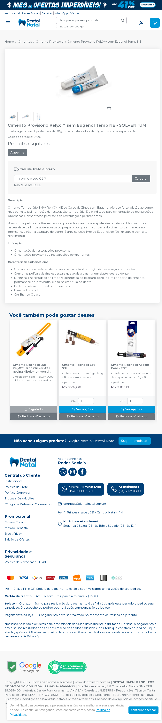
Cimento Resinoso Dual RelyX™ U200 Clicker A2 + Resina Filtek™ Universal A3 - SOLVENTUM (33, 368)
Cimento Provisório (50, 41)
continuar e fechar (143, 710)
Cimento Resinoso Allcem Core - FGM (130, 366)
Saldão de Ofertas (17, 539)
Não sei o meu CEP (27, 185)
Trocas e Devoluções (19, 498)
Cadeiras (47, 13)
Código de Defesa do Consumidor (28, 504)
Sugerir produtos (134, 441)
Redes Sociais (31, 13)
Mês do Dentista (16, 528)
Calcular (141, 178)
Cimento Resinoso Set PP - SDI (81, 366)
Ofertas (74, 13)
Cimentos (25, 41)
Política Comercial (17, 492)
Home (9, 41)
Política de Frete (16, 487)
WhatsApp (61, 13)
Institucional (12, 13)
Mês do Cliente (15, 522)
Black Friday (13, 534)
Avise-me (17, 152)
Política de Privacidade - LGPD (26, 562)
